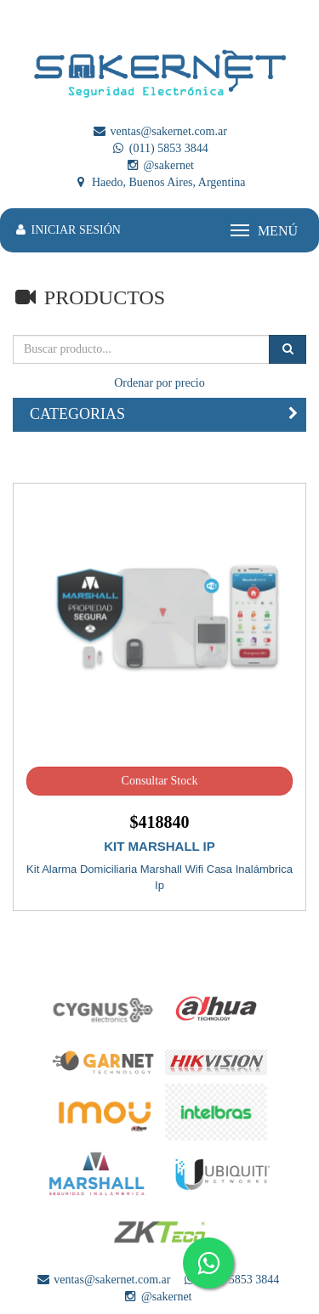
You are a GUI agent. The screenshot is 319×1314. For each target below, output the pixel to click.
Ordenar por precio (159, 383)
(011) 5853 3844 (159, 148)
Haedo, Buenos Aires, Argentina (159, 182)
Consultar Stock (160, 780)
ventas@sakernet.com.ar (159, 131)
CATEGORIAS (77, 413)
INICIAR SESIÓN (67, 230)
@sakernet (159, 165)
